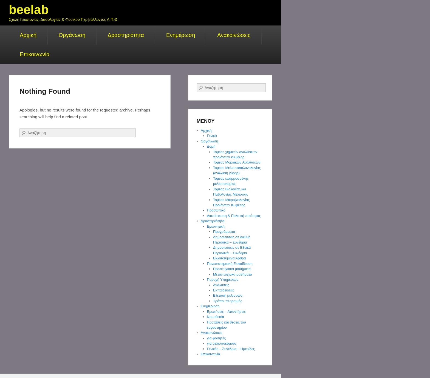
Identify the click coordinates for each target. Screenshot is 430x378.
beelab (29, 9)
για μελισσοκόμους (222, 343)
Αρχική (28, 35)
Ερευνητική (216, 226)
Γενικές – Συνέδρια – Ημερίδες (231, 349)
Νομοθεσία (215, 317)
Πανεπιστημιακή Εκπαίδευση (230, 264)
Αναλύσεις (221, 285)
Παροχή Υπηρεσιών (222, 279)
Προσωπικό (216, 210)
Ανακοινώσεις (233, 35)
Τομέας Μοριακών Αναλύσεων (236, 162)
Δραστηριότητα (126, 35)
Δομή (211, 146)
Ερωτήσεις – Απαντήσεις (226, 312)
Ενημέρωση (180, 35)
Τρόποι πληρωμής (227, 301)
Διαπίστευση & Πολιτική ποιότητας (234, 216)
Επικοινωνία (35, 54)
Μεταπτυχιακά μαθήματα (232, 274)
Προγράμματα (224, 232)
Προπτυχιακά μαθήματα (232, 269)
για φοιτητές (216, 338)
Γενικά (212, 136)
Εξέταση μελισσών (227, 295)
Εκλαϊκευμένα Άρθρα (229, 258)
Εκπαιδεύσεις (223, 290)
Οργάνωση (72, 35)
